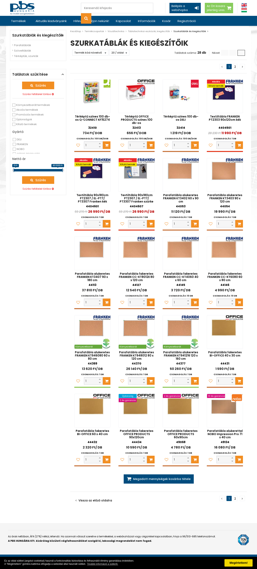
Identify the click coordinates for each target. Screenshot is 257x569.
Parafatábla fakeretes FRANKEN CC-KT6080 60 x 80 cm (224, 277)
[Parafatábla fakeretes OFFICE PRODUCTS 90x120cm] (136, 410)
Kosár (166, 21)
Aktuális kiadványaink (51, 21)
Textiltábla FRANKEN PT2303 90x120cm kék (225, 118)
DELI (19, 139)
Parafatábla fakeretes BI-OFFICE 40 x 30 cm (225, 353)
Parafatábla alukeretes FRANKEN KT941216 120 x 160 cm (180, 355)
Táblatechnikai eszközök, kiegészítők (149, 31)
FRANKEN (22, 144)
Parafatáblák (22, 45)
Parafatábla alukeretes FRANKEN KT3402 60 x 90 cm (181, 198)
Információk (146, 21)
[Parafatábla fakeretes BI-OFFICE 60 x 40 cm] (92, 410)
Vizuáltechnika (116, 31)
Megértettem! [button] (238, 562)
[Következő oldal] (242, 66)
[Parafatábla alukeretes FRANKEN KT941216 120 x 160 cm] (181, 332)
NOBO (20, 149)
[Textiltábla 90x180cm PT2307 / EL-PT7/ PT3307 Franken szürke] (136, 175)
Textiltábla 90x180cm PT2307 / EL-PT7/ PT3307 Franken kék (92, 198)
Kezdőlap (75, 31)
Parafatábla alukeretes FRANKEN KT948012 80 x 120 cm (136, 355)
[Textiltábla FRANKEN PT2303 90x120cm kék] (225, 96)
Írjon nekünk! (100, 21)
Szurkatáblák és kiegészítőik (189, 31)
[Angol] (244, 5)
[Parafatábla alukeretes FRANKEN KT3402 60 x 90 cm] (181, 175)
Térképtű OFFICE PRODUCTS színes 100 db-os (136, 119)
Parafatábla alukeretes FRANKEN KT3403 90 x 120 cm (224, 198)
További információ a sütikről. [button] (102, 564)
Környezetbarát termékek (33, 105)
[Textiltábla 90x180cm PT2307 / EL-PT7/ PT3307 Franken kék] (92, 175)
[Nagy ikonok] (241, 53)
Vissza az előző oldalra (95, 500)
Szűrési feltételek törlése (36, 94)
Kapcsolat (123, 21)
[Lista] (224, 53)
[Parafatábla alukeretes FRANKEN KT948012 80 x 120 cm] (136, 332)
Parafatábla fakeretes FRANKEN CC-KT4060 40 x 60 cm (180, 277)
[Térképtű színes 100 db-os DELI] (181, 96)
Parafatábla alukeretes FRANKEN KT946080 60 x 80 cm (92, 355)
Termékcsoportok (94, 31)
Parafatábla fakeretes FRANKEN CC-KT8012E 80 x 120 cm (136, 277)
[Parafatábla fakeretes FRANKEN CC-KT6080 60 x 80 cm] (225, 253)
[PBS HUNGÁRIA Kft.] (22, 8)
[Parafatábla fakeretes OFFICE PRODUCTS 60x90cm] (181, 410)
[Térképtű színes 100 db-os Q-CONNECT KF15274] (92, 96)
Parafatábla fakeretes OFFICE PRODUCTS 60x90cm (181, 434)
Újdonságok (24, 119)
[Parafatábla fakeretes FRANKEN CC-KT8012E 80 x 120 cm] (136, 253)
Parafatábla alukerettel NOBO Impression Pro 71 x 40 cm (225, 434)
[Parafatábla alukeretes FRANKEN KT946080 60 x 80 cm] (92, 332)
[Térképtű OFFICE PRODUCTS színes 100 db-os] (136, 96)
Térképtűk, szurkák (26, 56)
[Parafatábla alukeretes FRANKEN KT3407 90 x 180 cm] (92, 253)
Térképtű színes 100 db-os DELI (180, 118)
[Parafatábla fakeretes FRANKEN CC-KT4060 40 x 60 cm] (181, 253)
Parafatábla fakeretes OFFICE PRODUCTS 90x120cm (136, 434)
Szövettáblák (22, 51)
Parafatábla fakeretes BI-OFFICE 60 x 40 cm (92, 432)
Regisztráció (186, 21)
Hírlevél (78, 21)
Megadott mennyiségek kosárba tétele (162, 479)
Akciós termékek (27, 110)
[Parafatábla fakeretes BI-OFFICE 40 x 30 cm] (225, 332)
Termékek (18, 21)
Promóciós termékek (30, 114)
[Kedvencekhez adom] (78, 145)
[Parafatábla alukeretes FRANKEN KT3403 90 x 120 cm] (225, 175)
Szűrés (40, 85)
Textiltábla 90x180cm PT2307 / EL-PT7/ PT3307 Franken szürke (136, 198)
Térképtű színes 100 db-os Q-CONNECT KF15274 (92, 118)
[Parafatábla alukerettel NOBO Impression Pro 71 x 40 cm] (225, 410)
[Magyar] (244, 10)
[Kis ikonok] (233, 53)
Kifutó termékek (26, 124)
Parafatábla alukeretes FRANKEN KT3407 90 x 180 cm (92, 277)
